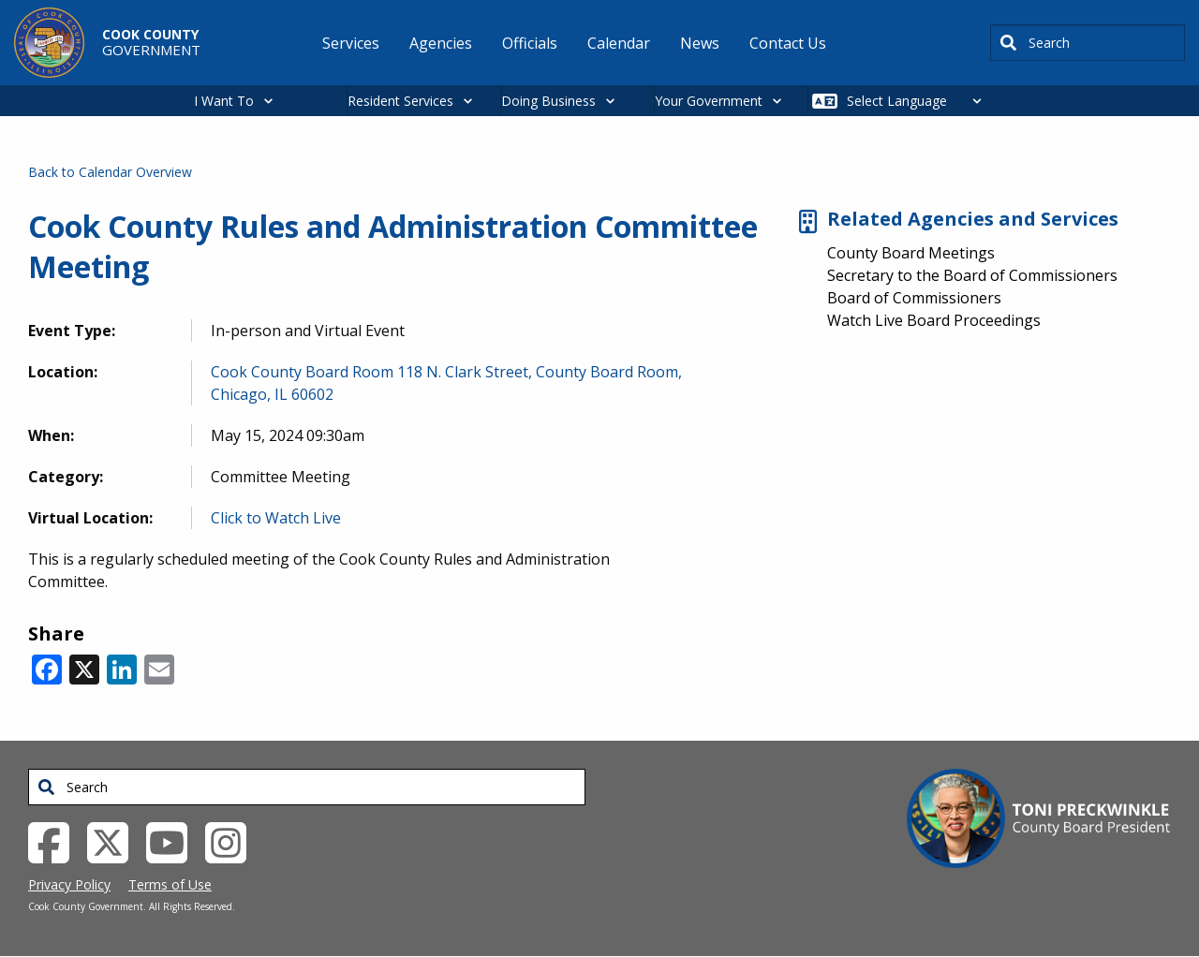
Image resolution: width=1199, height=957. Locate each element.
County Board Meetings (911, 253)
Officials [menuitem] (529, 43)
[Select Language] (919, 100)
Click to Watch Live (276, 518)
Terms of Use (170, 884)
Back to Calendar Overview (110, 172)
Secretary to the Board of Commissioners (972, 275)
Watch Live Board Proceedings (934, 320)
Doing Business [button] (548, 101)
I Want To (224, 101)
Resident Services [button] (400, 101)
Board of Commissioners (914, 297)
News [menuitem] (699, 43)
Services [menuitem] (350, 43)
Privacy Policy (69, 884)
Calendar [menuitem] (618, 43)
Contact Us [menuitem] (787, 43)
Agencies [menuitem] (440, 43)
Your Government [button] (708, 101)
